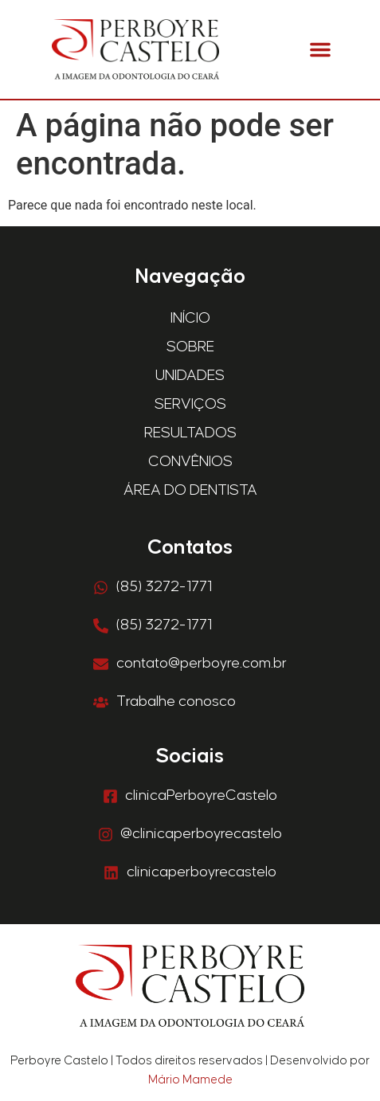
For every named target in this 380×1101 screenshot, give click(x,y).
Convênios (190, 461)
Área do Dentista (190, 490)
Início (190, 318)
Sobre (190, 347)
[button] (320, 49)
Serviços (190, 404)
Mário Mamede (190, 1080)
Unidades (190, 375)
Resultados (190, 433)
